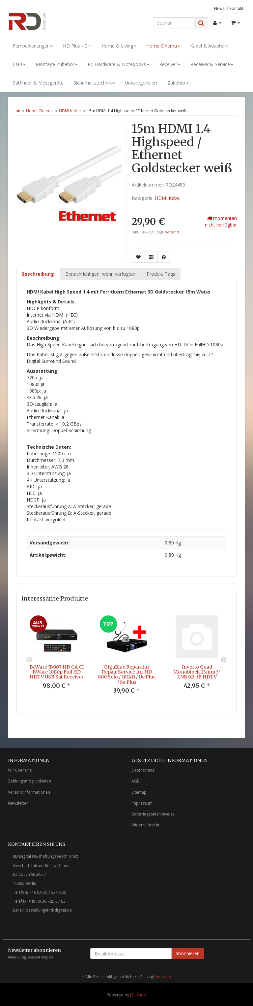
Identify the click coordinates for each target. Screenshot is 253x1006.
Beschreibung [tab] (37, 274)
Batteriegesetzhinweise (153, 814)
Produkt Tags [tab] (161, 274)
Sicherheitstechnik (94, 83)
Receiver (170, 64)
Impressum (142, 803)
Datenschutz (143, 770)
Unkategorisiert (141, 83)
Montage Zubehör (57, 64)
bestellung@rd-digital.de (49, 910)
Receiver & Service (211, 64)
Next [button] (224, 660)
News (219, 8)
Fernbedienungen (33, 46)
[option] (56, 657)
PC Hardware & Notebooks (118, 64)
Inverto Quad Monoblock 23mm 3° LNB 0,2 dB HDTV (197, 672)
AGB (135, 781)
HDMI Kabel (70, 111)
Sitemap (139, 792)
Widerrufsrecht (145, 825)
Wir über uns (20, 770)
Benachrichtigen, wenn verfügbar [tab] (100, 274)
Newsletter (18, 803)
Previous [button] (29, 660)
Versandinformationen (29, 792)
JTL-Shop (138, 995)
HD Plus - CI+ (77, 46)
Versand (172, 232)
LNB (19, 64)
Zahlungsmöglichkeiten (29, 781)
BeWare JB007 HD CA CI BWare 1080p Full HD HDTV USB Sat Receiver (57, 672)
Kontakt (236, 8)
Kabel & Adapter (209, 46)
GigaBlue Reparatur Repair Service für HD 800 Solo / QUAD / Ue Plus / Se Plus (126, 674)
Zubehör (178, 83)
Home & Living (118, 46)
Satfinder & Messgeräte (38, 83)
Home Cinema (163, 46)
